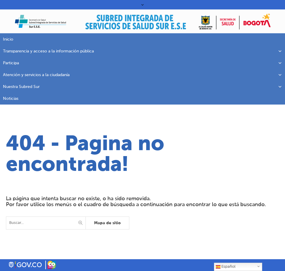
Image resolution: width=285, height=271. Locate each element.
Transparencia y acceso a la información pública (142, 51)
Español (225, 266)
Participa (142, 63)
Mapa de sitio (107, 223)
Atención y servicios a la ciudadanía (142, 75)
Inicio (8, 39)
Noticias (10, 99)
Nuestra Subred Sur (142, 87)
